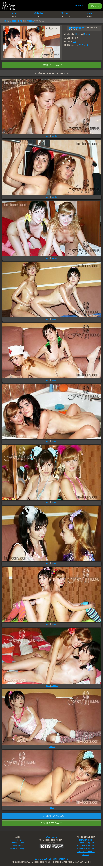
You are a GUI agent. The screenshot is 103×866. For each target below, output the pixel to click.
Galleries (38, 15)
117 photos (84, 45)
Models (90, 15)
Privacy (85, 854)
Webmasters (51, 837)
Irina (20, 21)
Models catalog (17, 848)
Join (94, 6)
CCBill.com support (85, 846)
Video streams (17, 846)
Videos (13, 21)
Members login (85, 840)
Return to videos (51, 816)
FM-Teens (17, 840)
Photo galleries (17, 843)
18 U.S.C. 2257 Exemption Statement (51, 859)
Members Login (79, 6)
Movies (64, 15)
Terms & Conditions (86, 851)
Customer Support (86, 843)
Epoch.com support (85, 848)
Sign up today (51, 65)
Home (13, 15)
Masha (30, 21)
